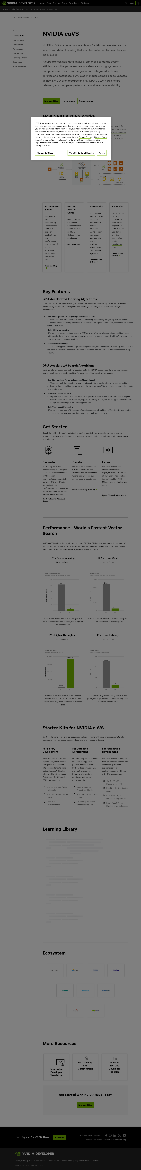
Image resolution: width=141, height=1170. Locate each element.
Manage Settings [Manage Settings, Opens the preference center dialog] (45, 153)
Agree (102, 153)
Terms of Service (78, 140)
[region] (71, 138)
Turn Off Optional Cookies (81, 153)
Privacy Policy (85, 137)
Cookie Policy (101, 137)
